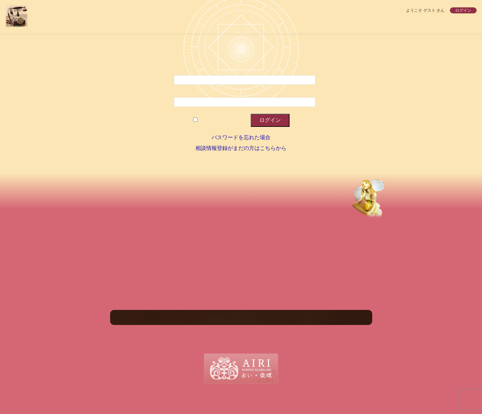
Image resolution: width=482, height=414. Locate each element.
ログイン (463, 10)
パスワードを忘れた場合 (241, 137)
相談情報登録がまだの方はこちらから (241, 148)
